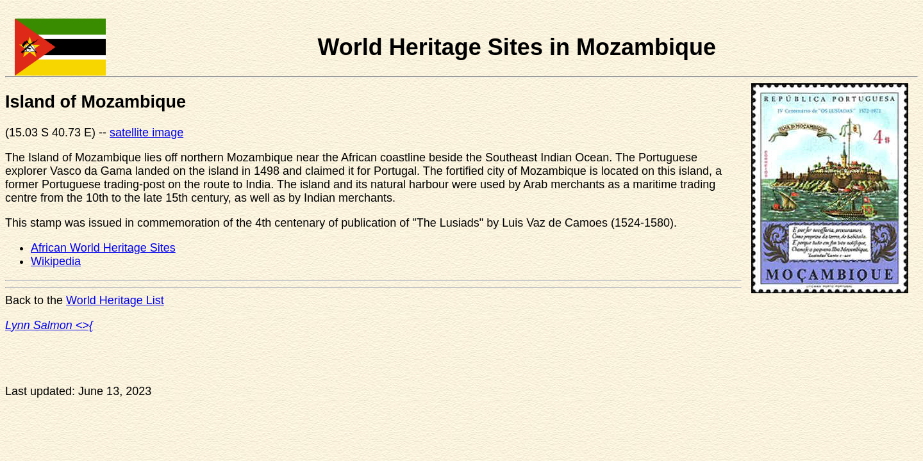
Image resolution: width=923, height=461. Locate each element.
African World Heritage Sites (103, 247)
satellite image (146, 132)
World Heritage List (115, 300)
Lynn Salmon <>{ (49, 325)
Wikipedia (56, 261)
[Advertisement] (596, 376)
